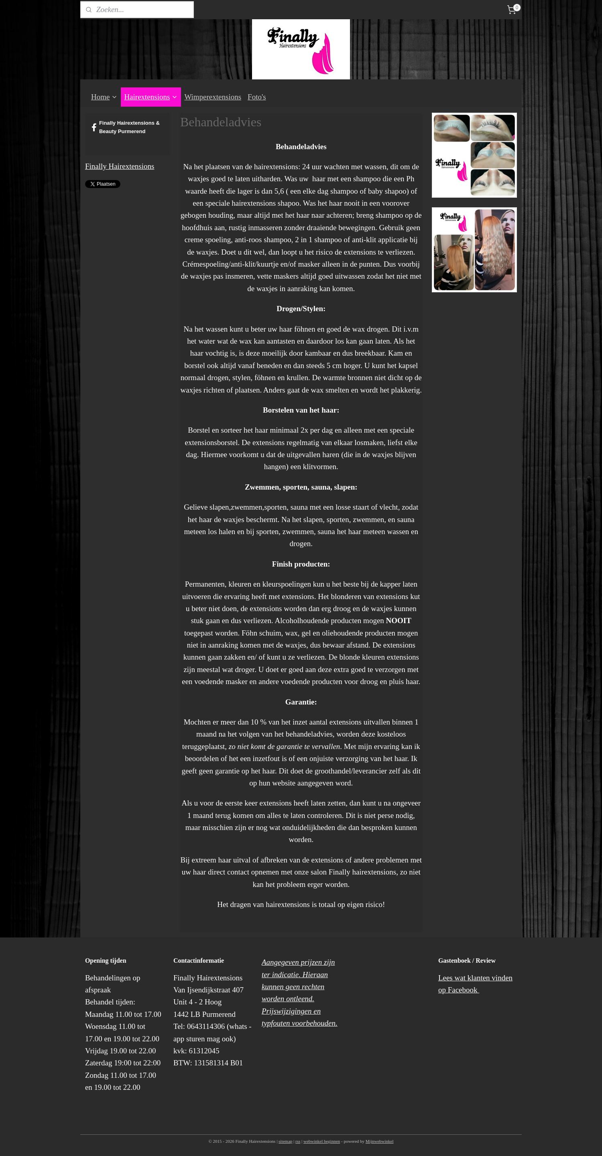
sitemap (285, 1141)
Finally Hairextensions (120, 166)
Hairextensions (151, 97)
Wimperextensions (212, 97)
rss (297, 1141)
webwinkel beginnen (321, 1141)
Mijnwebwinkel (380, 1141)
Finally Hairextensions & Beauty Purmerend (126, 127)
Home (104, 97)
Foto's (257, 97)
